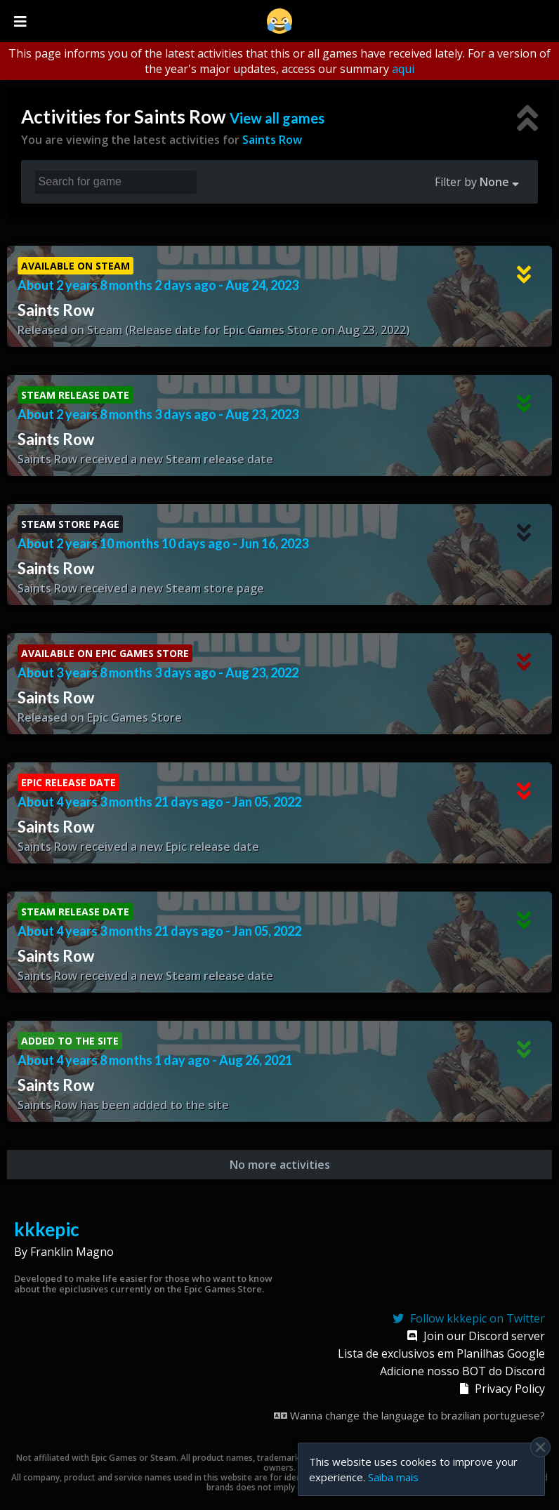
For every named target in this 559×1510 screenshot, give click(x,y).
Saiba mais (393, 1477)
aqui (403, 69)
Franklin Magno (72, 1251)
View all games (277, 118)
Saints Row (272, 139)
